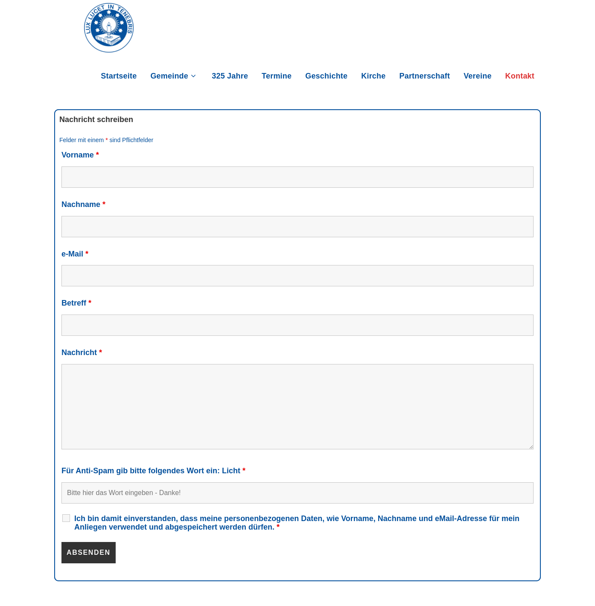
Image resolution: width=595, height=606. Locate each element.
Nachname (83, 204)
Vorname (80, 155)
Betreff (76, 303)
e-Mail (74, 254)
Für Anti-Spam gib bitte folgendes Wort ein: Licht (153, 470)
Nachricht (81, 352)
